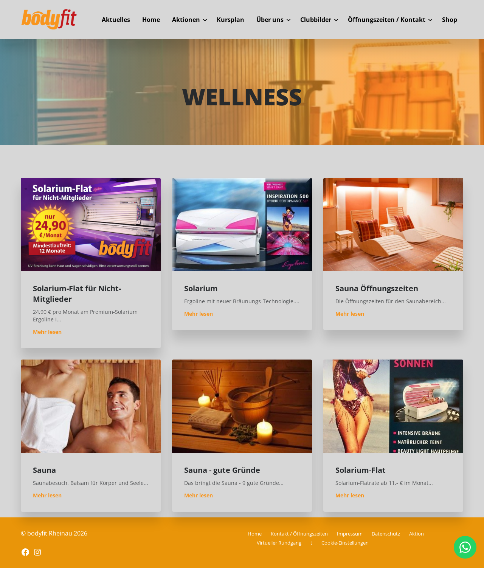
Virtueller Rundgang (279, 542)
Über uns (270, 19)
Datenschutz (386, 533)
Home (151, 19)
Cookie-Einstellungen (345, 542)
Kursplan (230, 19)
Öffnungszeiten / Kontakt (386, 19)
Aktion (416, 533)
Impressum (350, 533)
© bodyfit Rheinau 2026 (54, 533)
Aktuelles (116, 19)
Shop (449, 19)
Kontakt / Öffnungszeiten (299, 533)
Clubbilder (315, 19)
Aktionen (186, 19)
